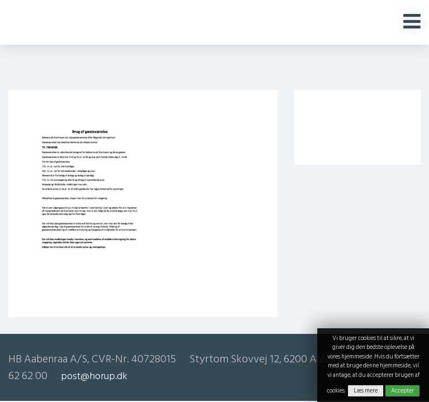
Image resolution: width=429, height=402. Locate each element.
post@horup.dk (94, 376)
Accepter (402, 391)
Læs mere (366, 391)
